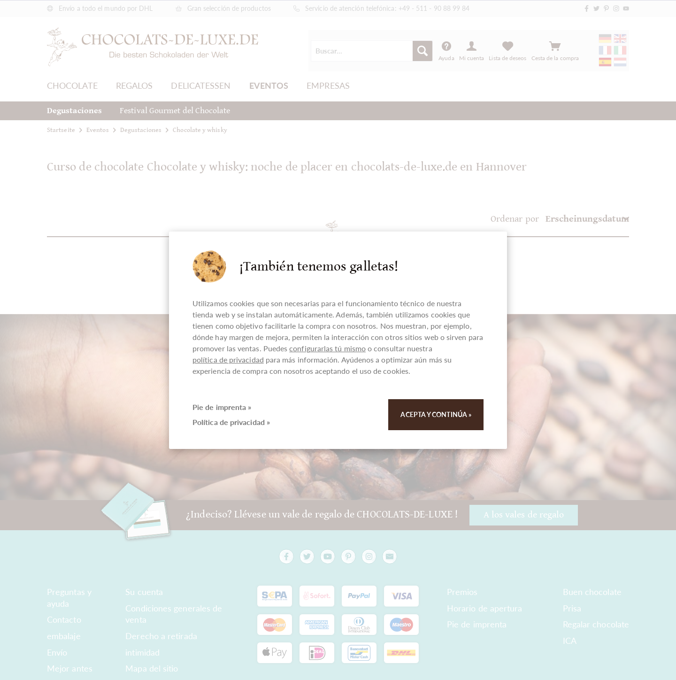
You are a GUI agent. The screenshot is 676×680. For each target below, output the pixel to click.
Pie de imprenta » (221, 406)
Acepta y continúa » (435, 414)
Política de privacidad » (231, 421)
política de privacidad (228, 359)
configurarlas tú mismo (327, 348)
